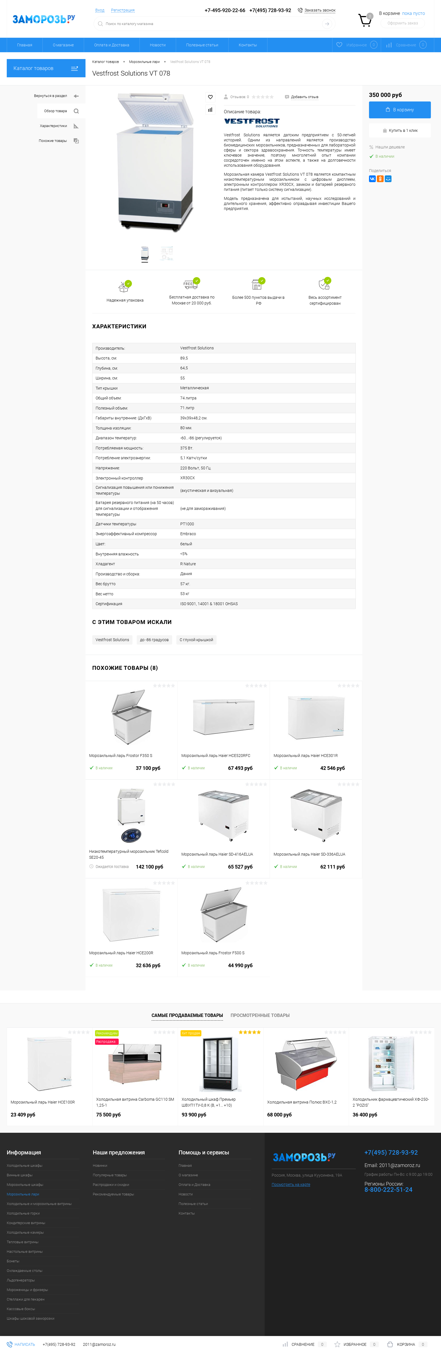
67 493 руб (223, 768)
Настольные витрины (25, 1248)
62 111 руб (316, 866)
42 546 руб (316, 768)
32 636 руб (131, 965)
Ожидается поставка (109, 863)
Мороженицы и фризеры (27, 1286)
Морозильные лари (23, 1191)
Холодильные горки (23, 1210)
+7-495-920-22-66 (225, 10)
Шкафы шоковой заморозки (30, 1315)
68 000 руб (279, 1111)
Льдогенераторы (21, 1277)
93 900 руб (194, 1111)
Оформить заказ (403, 23)
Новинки (100, 1162)
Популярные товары (110, 1172)
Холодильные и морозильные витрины (39, 1200)
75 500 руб (108, 1111)
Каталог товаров (46, 68)
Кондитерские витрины (26, 1219)
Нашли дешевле (387, 147)
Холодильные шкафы (24, 1162)
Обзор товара (61, 111)
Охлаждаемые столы (24, 1267)
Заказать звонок (320, 10)
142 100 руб (131, 866)
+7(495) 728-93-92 (270, 10)
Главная (24, 45)
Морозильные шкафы (25, 1181)
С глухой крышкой (196, 636)
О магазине (63, 45)
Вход (99, 10)
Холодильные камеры (25, 1229)
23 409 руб (23, 1111)
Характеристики (59, 126)
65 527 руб (223, 866)
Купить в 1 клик (400, 130)
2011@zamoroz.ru (399, 1162)
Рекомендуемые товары (113, 1191)
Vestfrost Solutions (112, 636)
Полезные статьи (202, 45)
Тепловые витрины (23, 1238)
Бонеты (13, 1258)
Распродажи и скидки (111, 1181)
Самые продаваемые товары (187, 1012)
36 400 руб (365, 1111)
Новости (158, 45)
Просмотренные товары (260, 1012)
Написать (21, 1344)
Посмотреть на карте (291, 1181)
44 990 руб (223, 965)
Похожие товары (59, 141)
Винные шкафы (20, 1172)
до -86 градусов (154, 636)
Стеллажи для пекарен (25, 1296)
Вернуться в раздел (56, 96)
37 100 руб (131, 768)
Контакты (248, 45)
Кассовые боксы (21, 1305)
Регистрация (123, 10)
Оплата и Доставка (111, 45)
